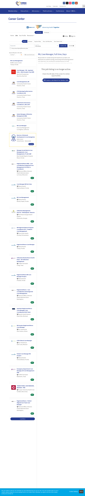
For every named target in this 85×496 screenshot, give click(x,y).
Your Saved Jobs (58, 41)
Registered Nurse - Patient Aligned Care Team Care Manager (24, 402)
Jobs (16, 35)
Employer (46, 32)
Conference (60, 11)
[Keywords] (22, 45)
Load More (22, 419)
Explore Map (37, 41)
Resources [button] (30, 35)
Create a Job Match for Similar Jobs (56, 80)
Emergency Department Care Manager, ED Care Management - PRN (26, 370)
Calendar (55, 6)
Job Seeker (39, 32)
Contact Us (63, 6)
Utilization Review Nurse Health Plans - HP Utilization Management (26, 259)
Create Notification (30, 54)
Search (24, 41)
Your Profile (22, 35)
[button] (71, 45)
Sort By (12, 54)
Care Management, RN (23, 81)
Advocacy (35, 11)
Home (12, 35)
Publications (47, 11)
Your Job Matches (47, 41)
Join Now (48, 6)
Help (65, 36)
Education (24, 11)
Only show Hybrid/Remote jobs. (20, 48)
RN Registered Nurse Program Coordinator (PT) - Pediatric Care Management (25, 229)
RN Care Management (23, 197)
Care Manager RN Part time (24, 184)
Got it (81, 491)
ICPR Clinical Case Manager (24, 340)
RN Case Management (16, 60)
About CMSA (70, 11)
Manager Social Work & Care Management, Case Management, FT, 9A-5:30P (24, 152)
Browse (30, 41)
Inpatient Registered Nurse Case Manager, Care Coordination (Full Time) (24, 310)
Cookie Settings (73, 491)
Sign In (72, 36)
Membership (12, 11)
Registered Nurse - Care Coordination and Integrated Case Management (25, 291)
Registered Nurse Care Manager (25, 244)
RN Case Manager (21, 125)
